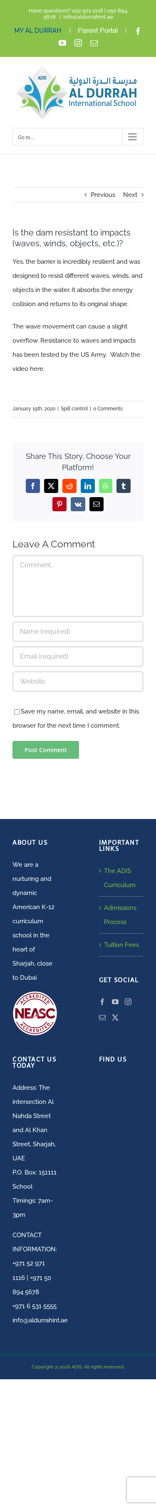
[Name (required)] (78, 631)
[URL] (78, 681)
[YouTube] (115, 1001)
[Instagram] (128, 1001)
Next (130, 195)
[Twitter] (115, 1017)
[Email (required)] (78, 656)
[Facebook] (102, 1001)
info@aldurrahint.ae (88, 17)
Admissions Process (120, 915)
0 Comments (108, 409)
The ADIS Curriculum (120, 878)
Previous (103, 195)
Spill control (74, 409)
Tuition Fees (121, 945)
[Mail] (102, 1017)
